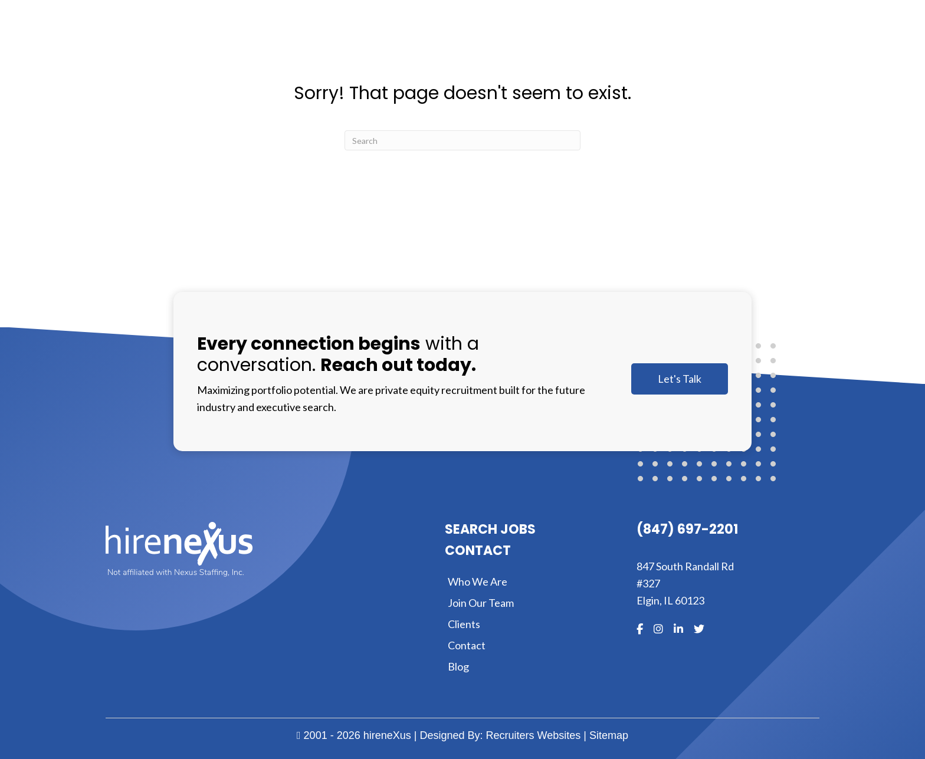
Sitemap (608, 735)
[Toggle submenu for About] (543, 40)
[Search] (462, 140)
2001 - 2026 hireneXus (354, 735)
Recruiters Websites (533, 735)
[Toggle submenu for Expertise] (622, 40)
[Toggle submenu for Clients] (693, 40)
